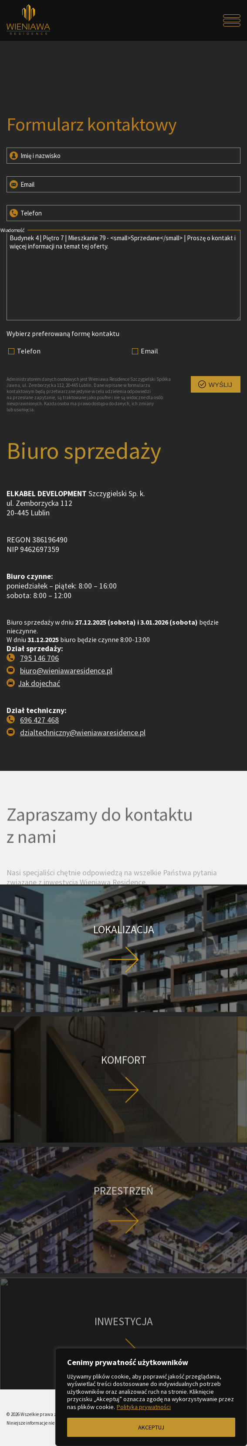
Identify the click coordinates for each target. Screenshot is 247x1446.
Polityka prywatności (144, 1407)
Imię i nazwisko (34, 155)
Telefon (25, 212)
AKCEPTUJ (151, 1427)
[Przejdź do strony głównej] (36, 20)
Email (21, 183)
